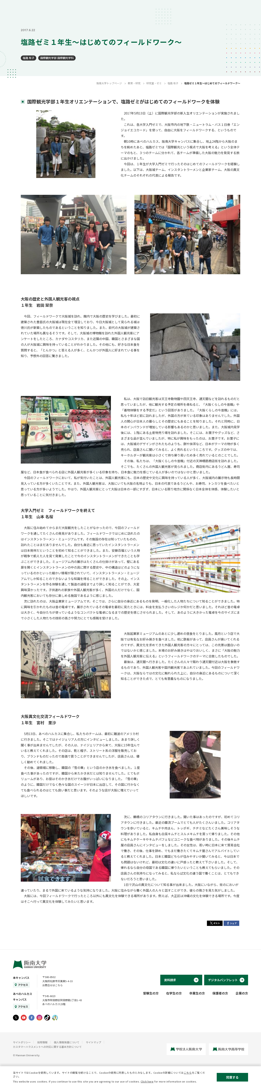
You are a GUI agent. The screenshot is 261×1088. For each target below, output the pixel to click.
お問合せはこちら (52, 985)
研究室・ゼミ (154, 83)
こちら (188, 1072)
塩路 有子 (28, 58)
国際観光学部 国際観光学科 (57, 58)
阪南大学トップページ (109, 83)
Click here (147, 1081)
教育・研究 (134, 83)
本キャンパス (21, 978)
